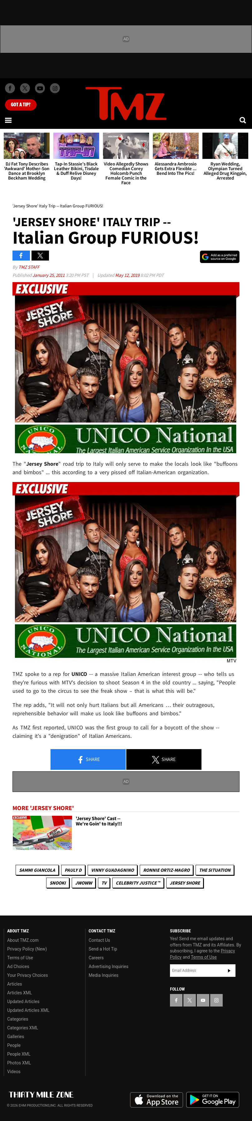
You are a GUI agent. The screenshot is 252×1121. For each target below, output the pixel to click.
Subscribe (229, 970)
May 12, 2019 (127, 275)
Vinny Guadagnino (112, 870)
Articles (14, 984)
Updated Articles (23, 1001)
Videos (14, 1071)
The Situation (214, 870)
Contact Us (99, 940)
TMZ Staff (28, 267)
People (14, 1045)
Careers (96, 957)
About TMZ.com (23, 940)
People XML (19, 1054)
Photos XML (19, 1062)
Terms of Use (20, 957)
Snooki (58, 883)
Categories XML (22, 1027)
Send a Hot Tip (103, 948)
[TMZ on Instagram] (55, 88)
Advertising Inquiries (108, 966)
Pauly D (73, 870)
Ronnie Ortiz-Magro (166, 870)
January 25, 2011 (48, 275)
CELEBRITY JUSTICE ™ (138, 883)
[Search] (243, 120)
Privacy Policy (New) (27, 948)
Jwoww (83, 883)
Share (88, 759)
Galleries (15, 1036)
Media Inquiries (103, 975)
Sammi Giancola (37, 870)
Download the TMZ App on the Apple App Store (156, 1100)
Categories (17, 1019)
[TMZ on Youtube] (40, 88)
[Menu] (8, 120)
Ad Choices (18, 966)
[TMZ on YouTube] (203, 1000)
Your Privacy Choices (27, 975)
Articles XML (19, 992)
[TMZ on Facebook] (10, 88)
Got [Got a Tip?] (21, 105)
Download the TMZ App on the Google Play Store (212, 1100)
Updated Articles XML (28, 1010)
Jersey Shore (185, 883)
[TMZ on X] (25, 88)
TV (103, 883)
